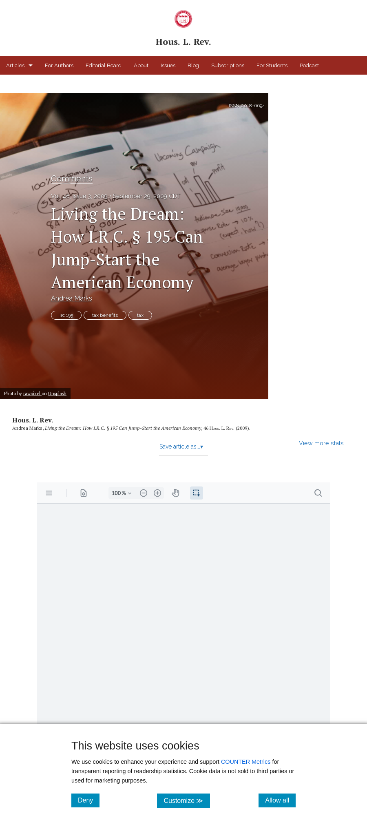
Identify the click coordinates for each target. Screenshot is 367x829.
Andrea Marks (71, 298)
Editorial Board (104, 65)
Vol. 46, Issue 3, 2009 (79, 196)
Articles (15, 65)
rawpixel (32, 393)
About (141, 65)
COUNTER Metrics (246, 761)
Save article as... (181, 446)
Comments (72, 178)
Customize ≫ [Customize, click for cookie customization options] (187, 800)
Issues (168, 65)
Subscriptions (227, 65)
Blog (193, 65)
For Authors (59, 65)
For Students (271, 65)
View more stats (321, 443)
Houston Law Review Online (40, 84)
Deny (88, 800)
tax (140, 315)
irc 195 (66, 315)
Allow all (280, 800)
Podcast (309, 65)
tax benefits (105, 315)
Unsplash (57, 393)
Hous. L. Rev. (32, 420)
